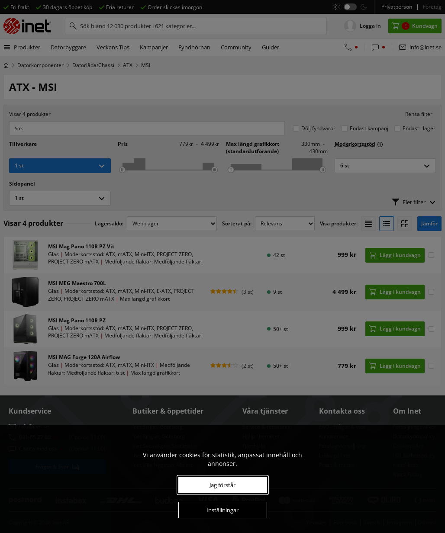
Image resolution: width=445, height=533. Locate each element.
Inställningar (222, 510)
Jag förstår (222, 485)
